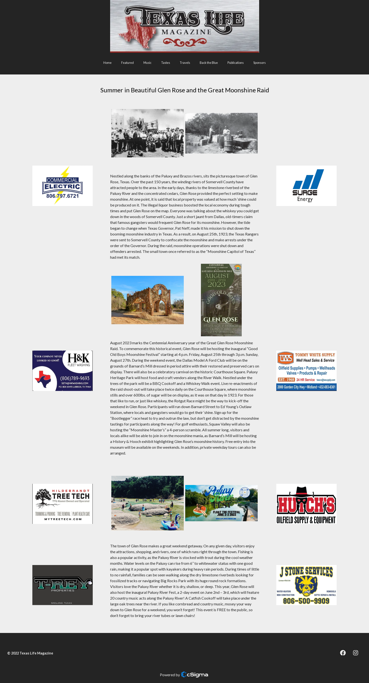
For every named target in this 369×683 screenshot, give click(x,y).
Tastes (165, 63)
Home (107, 63)
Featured (127, 63)
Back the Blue (209, 63)
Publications (235, 63)
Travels (185, 63)
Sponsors (259, 63)
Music (147, 63)
